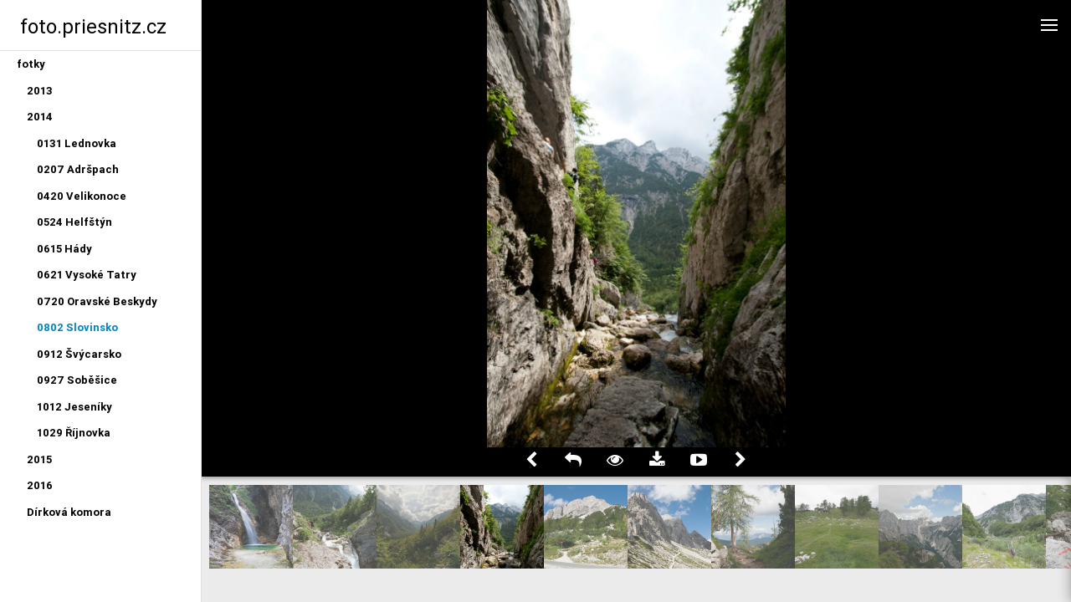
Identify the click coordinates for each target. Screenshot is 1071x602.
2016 (40, 485)
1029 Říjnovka (73, 433)
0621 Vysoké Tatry (86, 275)
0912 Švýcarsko (79, 354)
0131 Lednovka (76, 143)
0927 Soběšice (77, 380)
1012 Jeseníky (74, 407)
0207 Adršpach (78, 169)
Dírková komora (69, 512)
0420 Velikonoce (81, 196)
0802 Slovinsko (77, 327)
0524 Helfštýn (74, 222)
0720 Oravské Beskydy (97, 301)
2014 (40, 117)
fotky (31, 64)
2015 (39, 459)
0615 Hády (64, 249)
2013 (40, 91)
